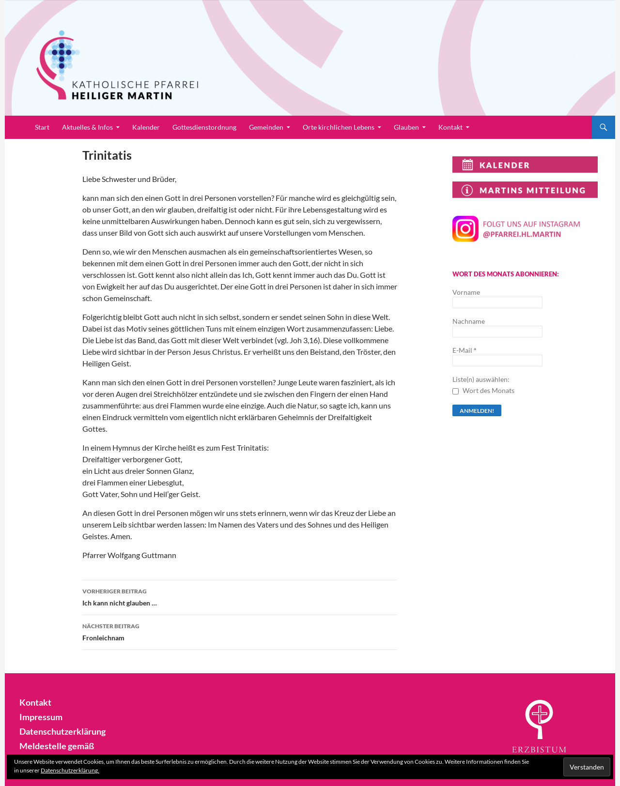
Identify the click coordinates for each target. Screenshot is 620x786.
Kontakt (450, 127)
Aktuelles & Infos (87, 127)
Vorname (466, 292)
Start (42, 127)
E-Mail (464, 350)
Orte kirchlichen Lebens (338, 127)
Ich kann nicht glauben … (239, 596)
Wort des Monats (483, 390)
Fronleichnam (239, 631)
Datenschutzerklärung (58, 730)
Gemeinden (266, 127)
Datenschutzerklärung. (70, 770)
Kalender (146, 127)
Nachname (468, 321)
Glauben (406, 127)
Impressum (38, 716)
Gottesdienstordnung (204, 127)
